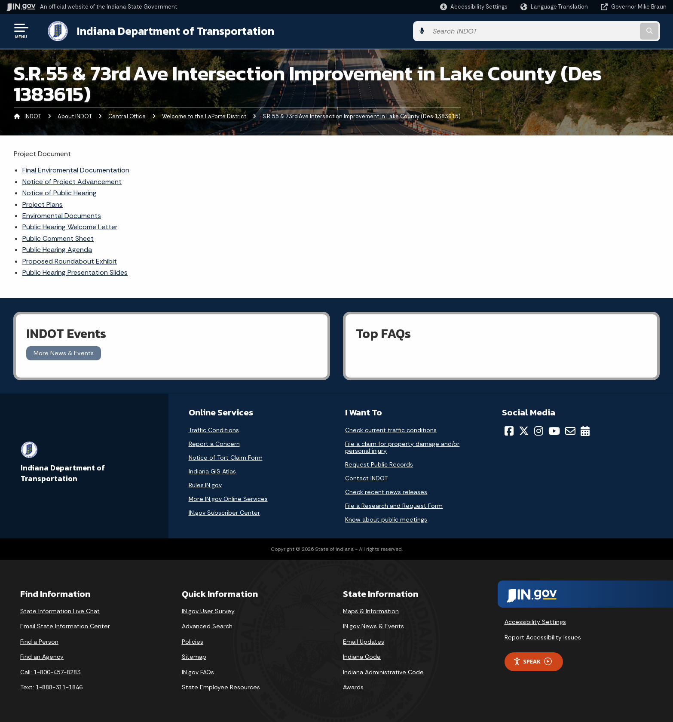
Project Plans (42, 203)
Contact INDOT (366, 477)
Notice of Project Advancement (72, 180)
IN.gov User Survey (208, 610)
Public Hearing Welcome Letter (69, 225)
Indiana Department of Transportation (168, 30)
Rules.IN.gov (205, 484)
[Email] (570, 430)
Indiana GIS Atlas (212, 470)
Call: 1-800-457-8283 (50, 671)
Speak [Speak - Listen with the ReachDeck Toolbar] (532, 661)
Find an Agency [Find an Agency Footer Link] (42, 656)
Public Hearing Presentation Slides (75, 271)
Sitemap (194, 656)
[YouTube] (554, 430)
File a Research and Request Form (394, 505)
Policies (192, 641)
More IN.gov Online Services (228, 498)
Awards (353, 686)
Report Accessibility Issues (543, 636)
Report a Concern (214, 443)
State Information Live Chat (60, 610)
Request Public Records (379, 463)
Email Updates (363, 641)
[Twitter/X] (524, 430)
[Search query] (590, 30)
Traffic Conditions (214, 429)
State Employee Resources (221, 686)
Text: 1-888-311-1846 (51, 686)
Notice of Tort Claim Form (226, 457)
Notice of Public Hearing (59, 192)
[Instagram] (538, 430)
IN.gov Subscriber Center (224, 512)
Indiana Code (362, 656)
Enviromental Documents (61, 214)
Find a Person (39, 641)
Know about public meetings (386, 518)
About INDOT (75, 115)
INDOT (32, 115)
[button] (474, 7)
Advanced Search (207, 625)
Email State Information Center (65, 625)
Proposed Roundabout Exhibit (69, 260)
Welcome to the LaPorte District (204, 115)
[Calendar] (585, 430)
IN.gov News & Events (373, 625)
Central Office (127, 115)
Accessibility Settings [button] (535, 621)
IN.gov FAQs (198, 671)
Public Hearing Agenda (57, 248)
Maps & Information (371, 610)
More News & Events (64, 352)
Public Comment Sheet (58, 237)
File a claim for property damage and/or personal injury (402, 446)
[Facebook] (509, 430)
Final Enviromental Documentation (75, 169)
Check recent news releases (386, 491)
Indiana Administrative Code (383, 671)
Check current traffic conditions (391, 429)
